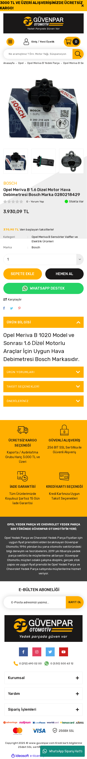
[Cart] (72, 42)
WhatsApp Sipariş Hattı (62, 751)
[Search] (43, 54)
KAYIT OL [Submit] (74, 602)
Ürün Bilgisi (19, 322)
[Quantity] (43, 259)
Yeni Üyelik (47, 41)
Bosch (10, 183)
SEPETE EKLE (22, 274)
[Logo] (43, 23)
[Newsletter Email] (43, 602)
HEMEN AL (64, 274)
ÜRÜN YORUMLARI (21, 372)
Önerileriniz (18, 401)
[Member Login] (31, 41)
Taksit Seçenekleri (23, 386)
